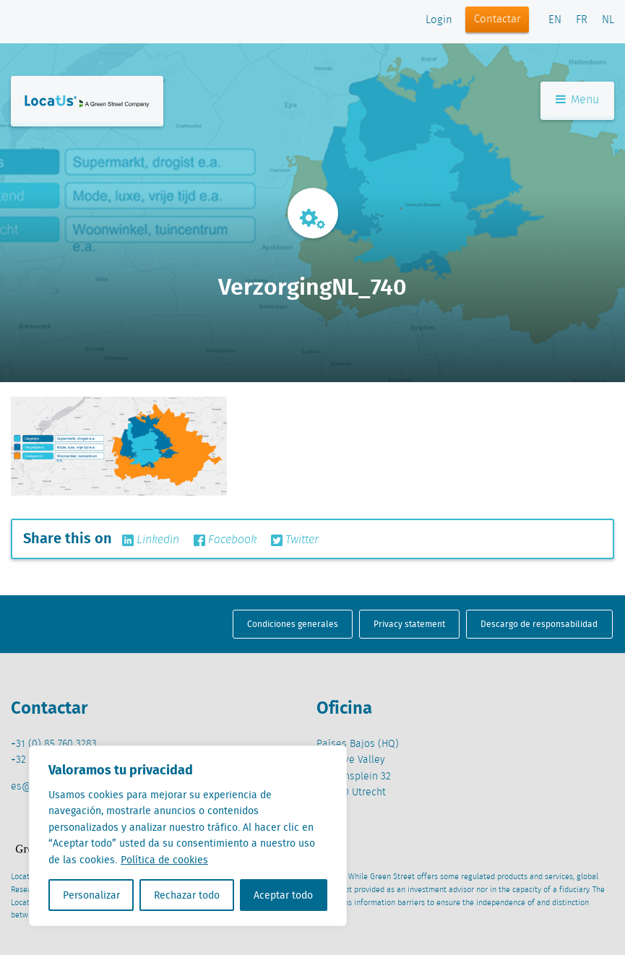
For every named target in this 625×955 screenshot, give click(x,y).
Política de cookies (164, 859)
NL (608, 20)
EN (554, 20)
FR (581, 20)
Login (439, 20)
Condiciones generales (292, 624)
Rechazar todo (187, 895)
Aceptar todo (283, 895)
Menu (577, 100)
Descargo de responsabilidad (539, 624)
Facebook (225, 540)
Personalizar (91, 895)
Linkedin (150, 540)
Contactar (497, 19)
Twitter (295, 540)
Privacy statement (409, 624)
